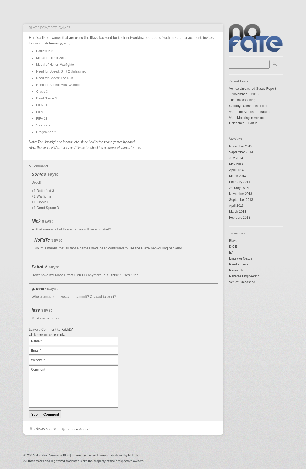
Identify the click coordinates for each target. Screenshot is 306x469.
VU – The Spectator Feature (249, 112)
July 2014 (236, 158)
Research (236, 270)
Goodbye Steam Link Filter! (248, 106)
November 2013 (240, 194)
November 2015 (240, 146)
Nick (36, 221)
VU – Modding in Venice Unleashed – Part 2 (246, 120)
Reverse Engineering (244, 276)
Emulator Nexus (240, 258)
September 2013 (241, 200)
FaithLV (39, 267)
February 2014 (239, 182)
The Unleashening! (242, 100)
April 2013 (236, 206)
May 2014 (236, 164)
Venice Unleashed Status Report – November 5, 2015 (252, 91)
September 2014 (241, 152)
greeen (39, 288)
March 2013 (237, 211)
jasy (36, 310)
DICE (233, 247)
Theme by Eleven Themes (90, 455)
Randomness (238, 264)
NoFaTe (42, 240)
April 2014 (236, 170)
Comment (73, 386)
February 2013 (239, 217)
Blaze (233, 241)
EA (231, 252)
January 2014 (239, 188)
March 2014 (237, 176)
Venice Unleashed (242, 282)
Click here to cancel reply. (47, 335)
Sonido (39, 174)
